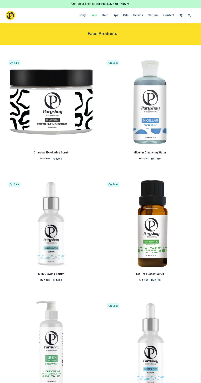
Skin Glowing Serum (51, 274)
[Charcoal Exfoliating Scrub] (51, 59)
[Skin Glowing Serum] (51, 181)
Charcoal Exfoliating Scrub (51, 152)
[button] (189, 15)
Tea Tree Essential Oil (150, 274)
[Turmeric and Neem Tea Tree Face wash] (51, 302)
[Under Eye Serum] (150, 302)
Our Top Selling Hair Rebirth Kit (100, 3)
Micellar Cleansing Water (149, 152)
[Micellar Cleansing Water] (150, 59)
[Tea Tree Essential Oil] (150, 181)
